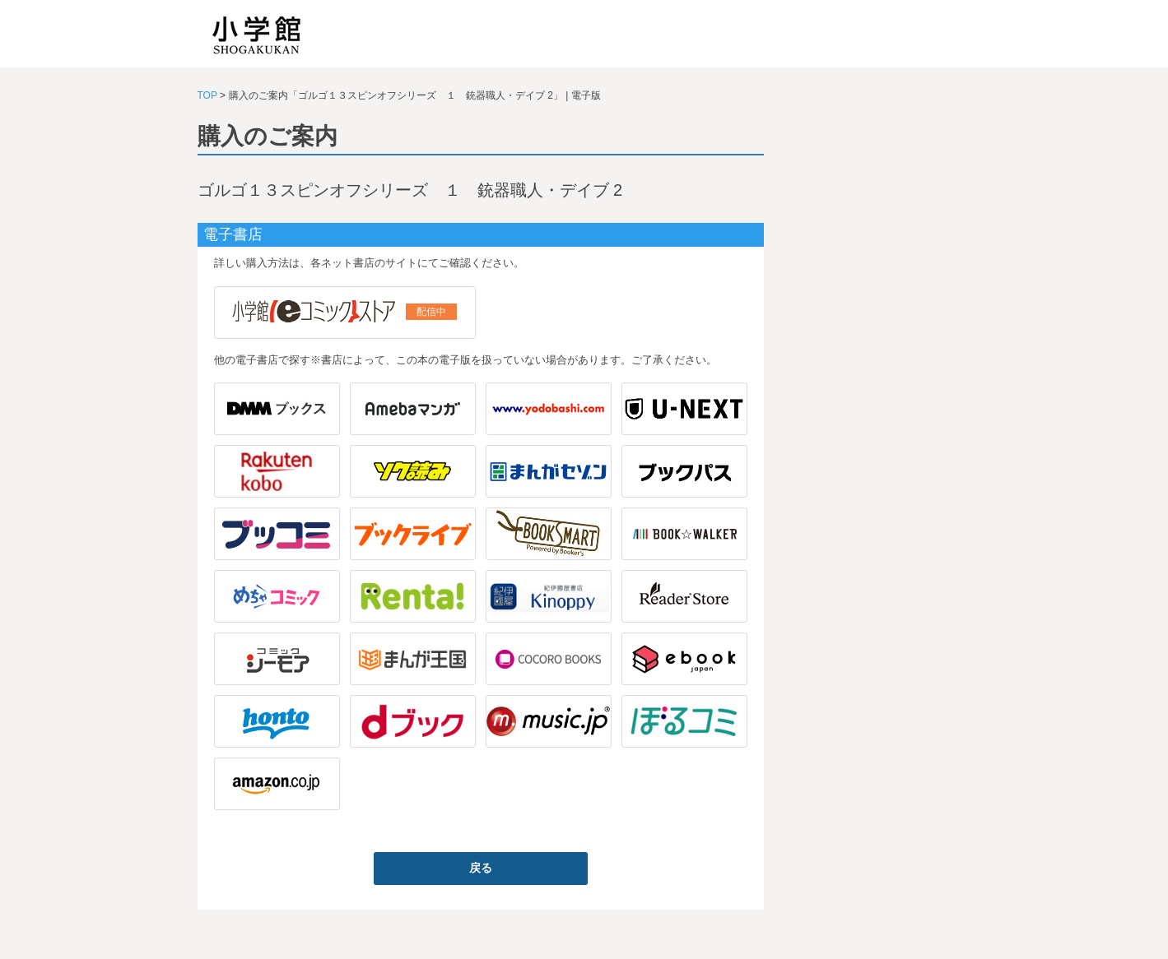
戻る (480, 867)
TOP (207, 95)
